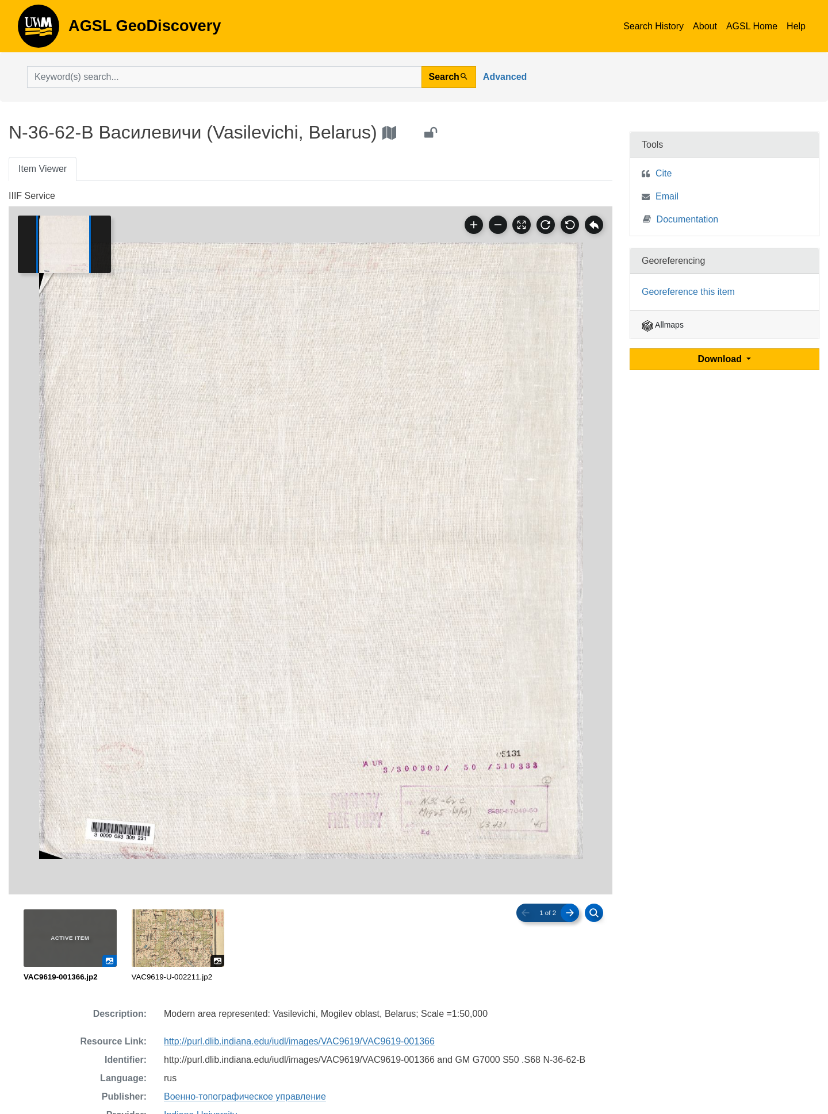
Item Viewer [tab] (42, 169)
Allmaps (663, 324)
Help (796, 26)
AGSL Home (751, 26)
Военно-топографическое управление (245, 1096)
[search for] (224, 77)
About (705, 26)
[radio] (70, 946)
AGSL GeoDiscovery (38, 30)
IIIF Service (32, 196)
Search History (653, 26)
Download (721, 359)
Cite (664, 173)
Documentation (681, 218)
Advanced (505, 77)
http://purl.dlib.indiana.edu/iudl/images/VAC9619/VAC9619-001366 (299, 1041)
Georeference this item (688, 292)
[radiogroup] (310, 946)
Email (667, 196)
